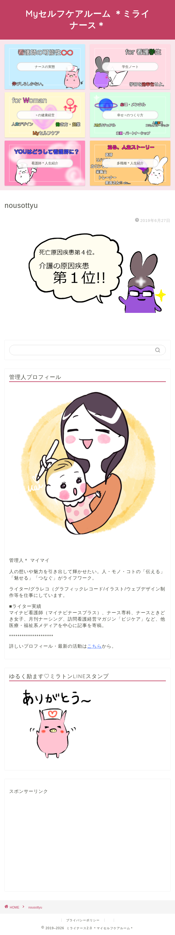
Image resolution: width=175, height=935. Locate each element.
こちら (94, 646)
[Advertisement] (55, 843)
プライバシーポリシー (83, 920)
